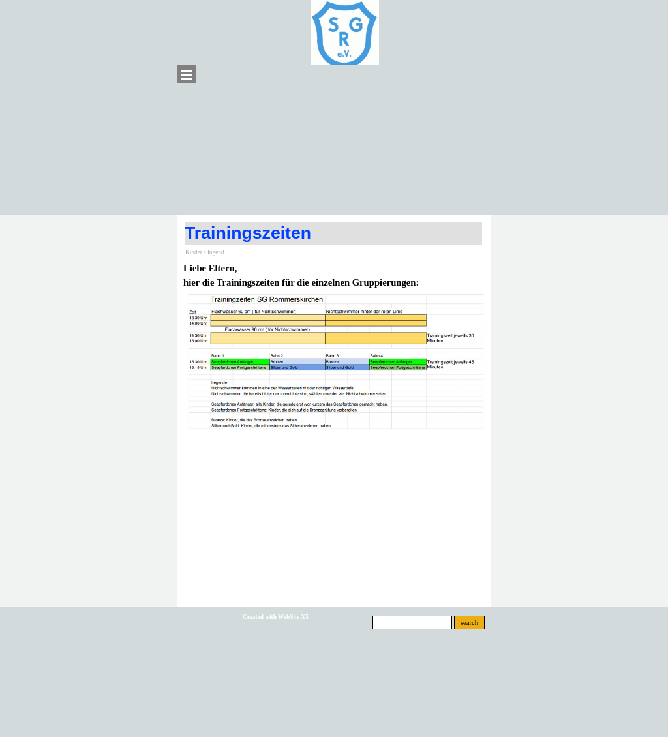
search (469, 622)
